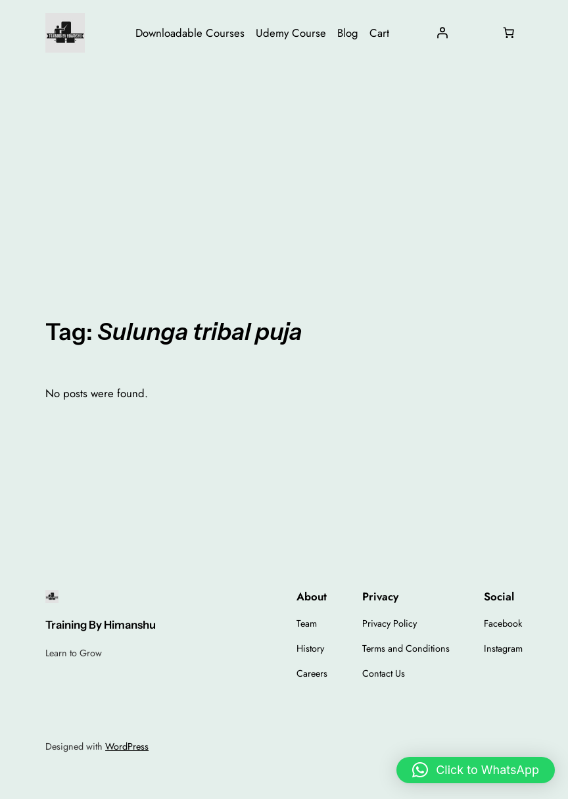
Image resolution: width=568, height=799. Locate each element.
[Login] (442, 33)
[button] (475, 770)
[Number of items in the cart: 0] (509, 33)
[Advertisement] (284, 170)
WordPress (127, 746)
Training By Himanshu (100, 624)
